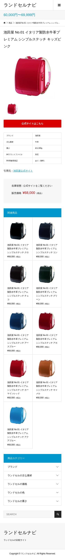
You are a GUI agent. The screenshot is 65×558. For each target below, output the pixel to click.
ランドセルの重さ (17, 501)
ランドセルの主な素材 (20, 475)
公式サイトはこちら (32, 123)
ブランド (12, 466)
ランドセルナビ (20, 5)
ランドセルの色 (16, 492)
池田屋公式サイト (23, 170)
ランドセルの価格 (17, 484)
